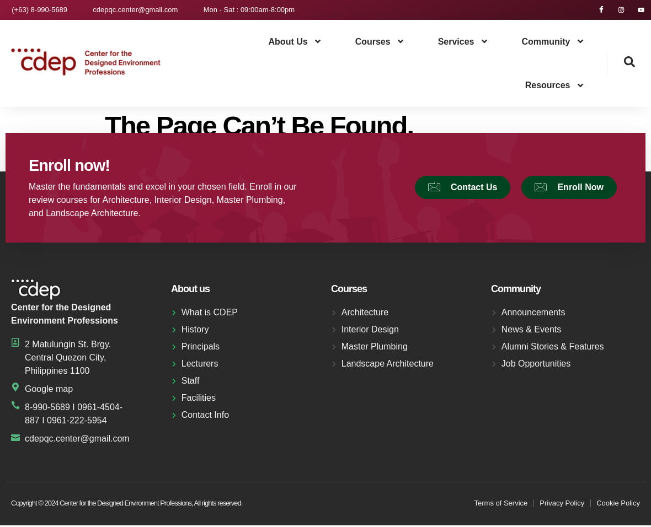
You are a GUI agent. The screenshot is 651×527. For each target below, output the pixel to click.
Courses (380, 43)
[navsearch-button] (621, 66)
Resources (555, 87)
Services (463, 43)
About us (295, 43)
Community (553, 43)
